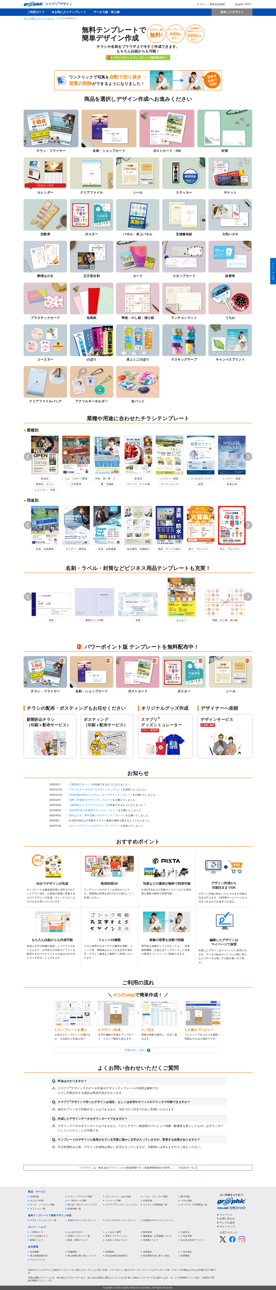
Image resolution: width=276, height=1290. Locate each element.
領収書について (151, 1240)
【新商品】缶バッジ (80, 784)
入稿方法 (185, 1232)
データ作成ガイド (39, 1236)
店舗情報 (72, 1252)
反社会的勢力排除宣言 (116, 1255)
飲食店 (45, 478)
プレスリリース (38, 1259)
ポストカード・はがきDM (118, 1196)
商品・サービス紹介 (169, 549)
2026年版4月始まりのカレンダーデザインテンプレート (101, 794)
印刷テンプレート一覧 (79, 1236)
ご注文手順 (186, 1236)
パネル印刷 (186, 1200)
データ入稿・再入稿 (106, 12)
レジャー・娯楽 (169, 478)
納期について (36, 1240)
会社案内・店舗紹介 (138, 549)
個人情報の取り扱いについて (82, 1255)
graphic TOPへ (241, 4)
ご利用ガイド (36, 12)
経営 (200, 484)
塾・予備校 (107, 484)
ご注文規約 (186, 1252)
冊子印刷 (185, 1196)
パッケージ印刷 (113, 1200)
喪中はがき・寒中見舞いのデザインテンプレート (97, 815)
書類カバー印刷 (95, 620)
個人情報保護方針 (39, 1255)
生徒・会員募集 (45, 549)
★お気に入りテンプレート (69, 12)
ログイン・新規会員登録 (208, 4)
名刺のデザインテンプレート (82, 1220)
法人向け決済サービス (192, 1240)
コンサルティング (200, 478)
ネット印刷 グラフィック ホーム (39, 18)
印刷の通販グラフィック (40, 1277)
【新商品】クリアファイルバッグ (88, 805)
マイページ (226, 1214)
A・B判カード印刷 (77, 1200)
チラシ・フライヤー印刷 (80, 1196)
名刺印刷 (34, 1196)
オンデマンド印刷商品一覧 (194, 1204)
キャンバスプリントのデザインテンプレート (94, 825)
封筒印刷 (147, 1200)
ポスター (181, 620)
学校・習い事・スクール (106, 479)
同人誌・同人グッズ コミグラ (82, 1204)
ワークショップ (169, 484)
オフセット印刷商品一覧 (155, 1204)
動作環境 (147, 1232)
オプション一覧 (38, 1208)
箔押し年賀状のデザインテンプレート (91, 799)
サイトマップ (227, 1226)
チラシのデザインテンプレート (120, 1220)
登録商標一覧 (186, 1167)
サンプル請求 (227, 1222)
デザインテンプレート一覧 (43, 1220)
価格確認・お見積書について (157, 1236)
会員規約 (147, 1252)
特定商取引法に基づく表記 (156, 1255)
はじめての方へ (75, 1232)
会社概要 (34, 1252)
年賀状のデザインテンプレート (158, 1220)
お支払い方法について (116, 1240)
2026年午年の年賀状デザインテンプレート (93, 810)
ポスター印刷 (36, 1200)
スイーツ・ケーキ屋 (138, 484)
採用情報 (185, 1255)
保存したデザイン (232, 12)
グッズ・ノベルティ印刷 (42, 1204)
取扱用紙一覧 (74, 1208)
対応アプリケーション (116, 1236)
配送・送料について (78, 1240)
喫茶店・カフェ (45, 484)
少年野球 (76, 484)
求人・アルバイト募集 (200, 550)
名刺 (51, 620)
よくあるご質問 (113, 1232)
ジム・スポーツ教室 (76, 478)
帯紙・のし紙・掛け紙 (225, 620)
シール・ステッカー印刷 (155, 1196)
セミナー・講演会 (76, 549)
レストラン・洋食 (45, 489)
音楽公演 (232, 484)
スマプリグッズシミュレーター (121, 1204)
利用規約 (109, 1252)
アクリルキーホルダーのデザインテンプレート (96, 789)
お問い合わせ (227, 1218)
